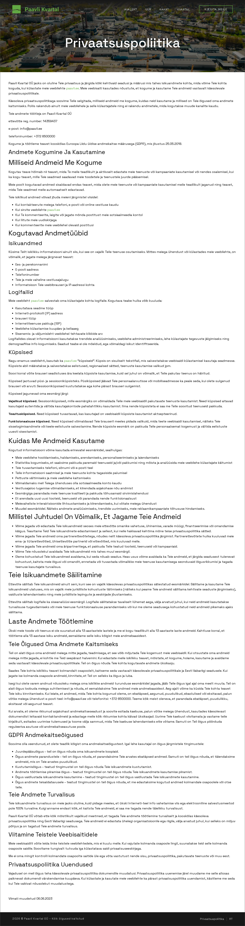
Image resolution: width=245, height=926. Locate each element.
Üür (148, 9)
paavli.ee (72, 88)
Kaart (164, 9)
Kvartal (183, 9)
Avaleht (130, 9)
